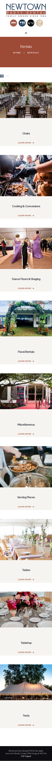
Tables (26, 570)
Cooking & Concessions (26, 206)
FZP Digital (26, 756)
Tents (26, 715)
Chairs (26, 133)
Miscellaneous (26, 424)
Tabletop (26, 643)
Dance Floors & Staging (26, 279)
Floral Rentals (26, 351)
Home (17, 53)
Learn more (24, 143)
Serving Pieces (26, 497)
